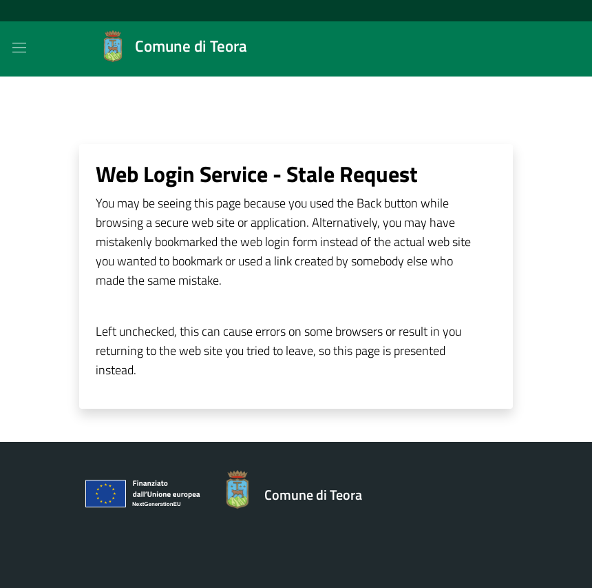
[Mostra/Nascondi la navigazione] (19, 47)
